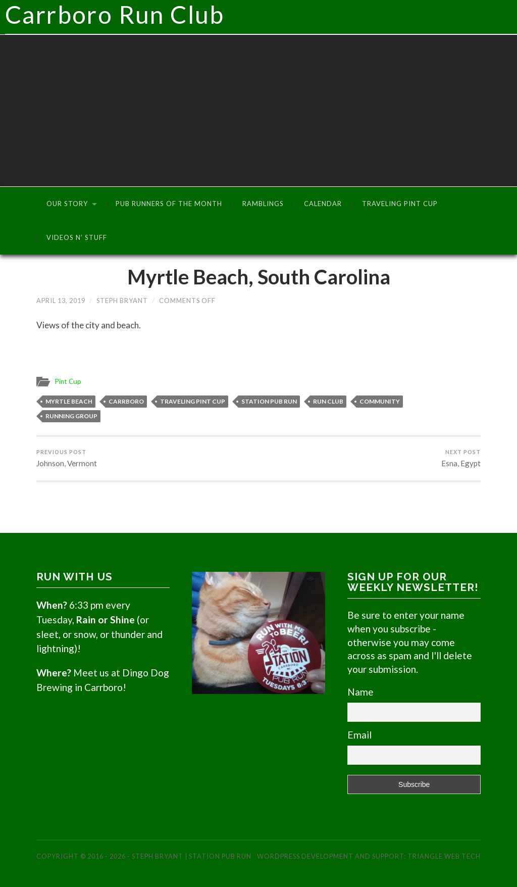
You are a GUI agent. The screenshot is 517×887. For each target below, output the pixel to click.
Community (379, 401)
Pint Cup (68, 381)
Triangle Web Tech (444, 856)
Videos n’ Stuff (76, 237)
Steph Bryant (122, 301)
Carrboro (126, 401)
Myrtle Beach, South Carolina (258, 277)
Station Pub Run (269, 401)
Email (359, 735)
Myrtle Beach (68, 401)
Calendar (323, 204)
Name (360, 692)
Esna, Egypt (461, 458)
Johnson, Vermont (66, 458)
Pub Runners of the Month (169, 204)
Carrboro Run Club (261, 17)
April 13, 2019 (60, 301)
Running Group (71, 416)
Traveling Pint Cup (400, 204)
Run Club (328, 401)
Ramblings (263, 204)
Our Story (67, 204)
